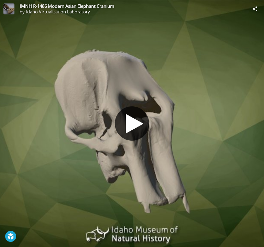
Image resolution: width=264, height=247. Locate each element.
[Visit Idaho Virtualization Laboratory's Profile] (8, 8)
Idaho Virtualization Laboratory (58, 12)
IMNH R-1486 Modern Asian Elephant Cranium (67, 6)
